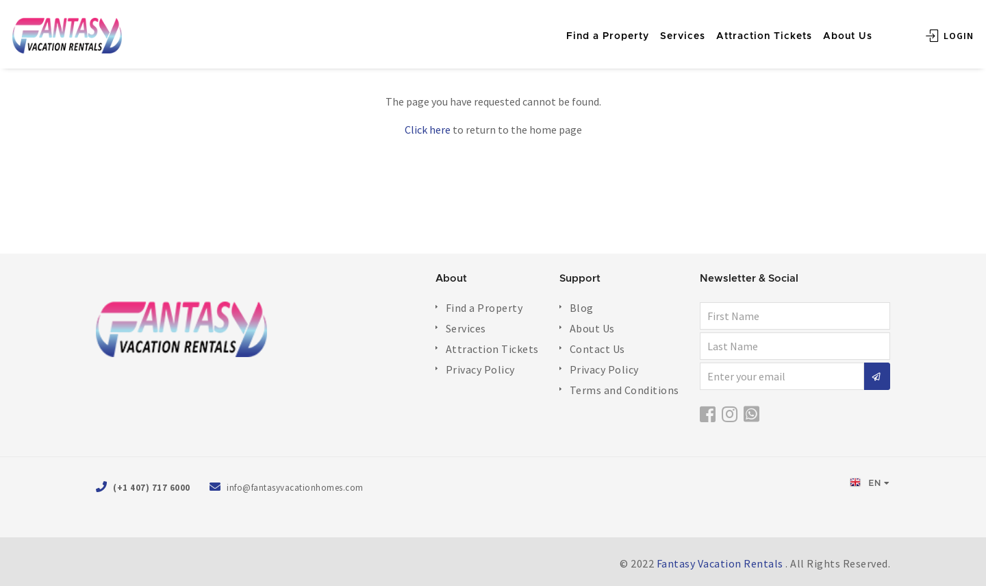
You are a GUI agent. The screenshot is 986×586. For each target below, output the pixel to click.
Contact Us (597, 349)
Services (660, 29)
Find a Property (585, 29)
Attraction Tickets (742, 29)
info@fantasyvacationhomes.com (295, 487)
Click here (428, 129)
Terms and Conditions (624, 390)
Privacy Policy (480, 369)
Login (928, 28)
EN (865, 482)
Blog (582, 308)
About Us (825, 29)
